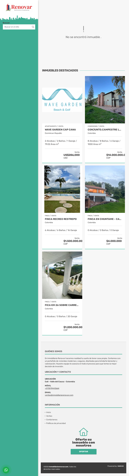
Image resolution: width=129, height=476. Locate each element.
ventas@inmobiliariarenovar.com (59, 395)
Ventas (49, 416)
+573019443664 (52, 388)
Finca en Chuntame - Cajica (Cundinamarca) (105, 219)
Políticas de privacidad (56, 423)
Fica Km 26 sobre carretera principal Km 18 (62, 305)
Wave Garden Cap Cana (60, 129)
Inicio (48, 412)
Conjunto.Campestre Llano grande (105, 129)
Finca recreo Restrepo (61, 219)
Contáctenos (51, 419)
